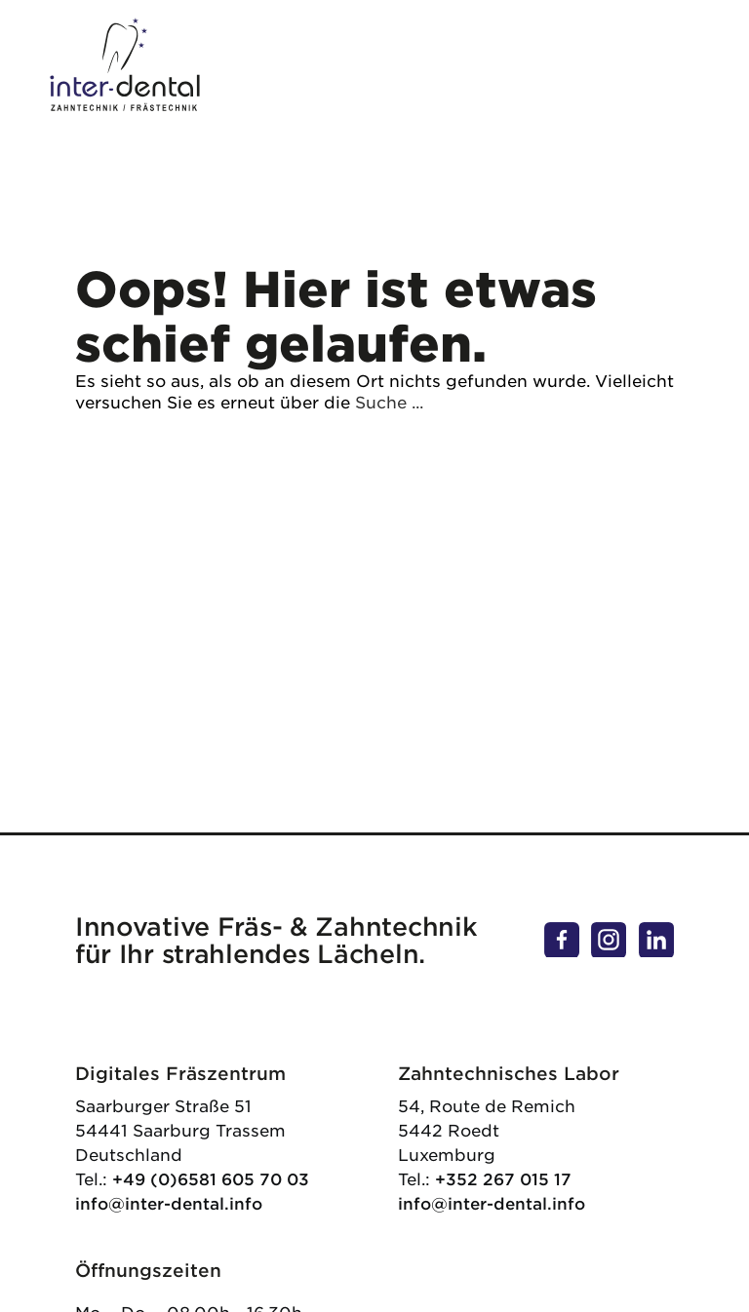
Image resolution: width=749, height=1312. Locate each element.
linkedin (656, 931)
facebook (561, 931)
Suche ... (389, 402)
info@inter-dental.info (168, 1204)
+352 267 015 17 (503, 1179)
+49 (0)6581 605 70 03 (210, 1179)
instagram (608, 931)
